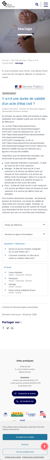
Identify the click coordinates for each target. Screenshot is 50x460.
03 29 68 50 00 (25, 401)
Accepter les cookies (25, 437)
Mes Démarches (18, 60)
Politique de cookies (13, 457)
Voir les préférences (25, 452)
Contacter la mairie (25, 393)
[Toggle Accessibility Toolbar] (44, 446)
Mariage (12, 284)
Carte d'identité (15, 272)
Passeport (13, 278)
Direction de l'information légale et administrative (21, 307)
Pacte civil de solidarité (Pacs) (22, 290)
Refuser (25, 444)
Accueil (5, 60)
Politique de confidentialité (33, 457)
